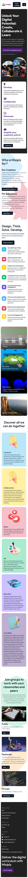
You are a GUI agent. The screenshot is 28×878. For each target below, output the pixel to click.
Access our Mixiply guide (9, 54)
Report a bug (5, 849)
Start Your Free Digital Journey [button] (12, 50)
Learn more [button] (8, 145)
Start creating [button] (16, 4)
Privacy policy (5, 818)
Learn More (7, 213)
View (5, 733)
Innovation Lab (5, 825)
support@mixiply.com (8, 842)
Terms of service (6, 815)
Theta (3, 827)
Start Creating (7, 870)
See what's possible (9, 189)
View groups (8, 795)
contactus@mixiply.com (9, 839)
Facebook (5, 837)
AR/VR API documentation (9, 813)
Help (3, 810)
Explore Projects (8, 242)
